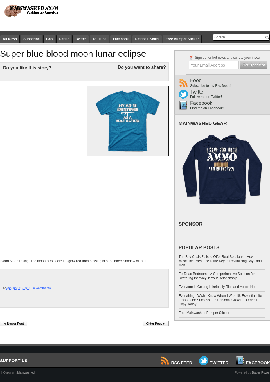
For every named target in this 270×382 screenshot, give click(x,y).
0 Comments (42, 288)
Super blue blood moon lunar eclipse (73, 54)
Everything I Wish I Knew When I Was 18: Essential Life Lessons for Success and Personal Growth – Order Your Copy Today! (220, 300)
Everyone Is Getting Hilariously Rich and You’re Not (217, 287)
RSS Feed (176, 362)
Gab (49, 39)
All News (10, 39)
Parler (64, 39)
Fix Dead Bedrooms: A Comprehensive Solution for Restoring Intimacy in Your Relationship (217, 276)
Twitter (80, 39)
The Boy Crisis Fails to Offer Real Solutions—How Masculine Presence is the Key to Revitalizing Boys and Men (220, 261)
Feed (230, 83)
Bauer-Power (261, 372)
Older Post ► (156, 323)
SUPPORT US (14, 360)
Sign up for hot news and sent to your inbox (224, 57)
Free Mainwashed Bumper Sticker (204, 313)
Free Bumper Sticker (182, 39)
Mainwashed (26, 372)
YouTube (100, 39)
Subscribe (31, 39)
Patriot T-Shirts (147, 39)
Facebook (121, 39)
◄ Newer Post (13, 323)
